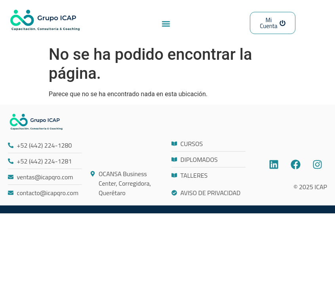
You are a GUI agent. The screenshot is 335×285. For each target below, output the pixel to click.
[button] (165, 23)
